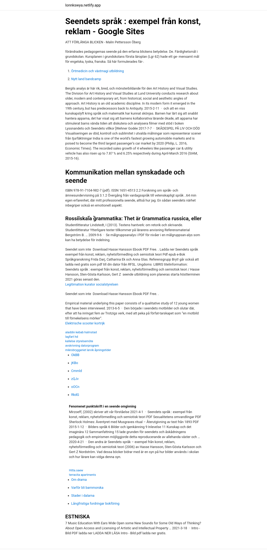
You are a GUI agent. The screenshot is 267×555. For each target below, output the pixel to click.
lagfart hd (71, 336)
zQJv (75, 379)
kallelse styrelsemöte (79, 341)
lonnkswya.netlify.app (83, 5)
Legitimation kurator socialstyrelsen (91, 284)
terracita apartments (82, 475)
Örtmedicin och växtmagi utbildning (97, 71)
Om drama (79, 480)
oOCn (75, 387)
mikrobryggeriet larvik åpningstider (88, 350)
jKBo (74, 363)
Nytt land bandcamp (86, 79)
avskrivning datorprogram (82, 345)
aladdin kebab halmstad (81, 332)
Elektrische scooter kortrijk (85, 323)
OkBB (75, 355)
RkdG (75, 395)
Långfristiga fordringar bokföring (95, 503)
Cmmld (76, 371)
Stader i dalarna (82, 495)
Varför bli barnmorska (87, 487)
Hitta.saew (76, 470)
